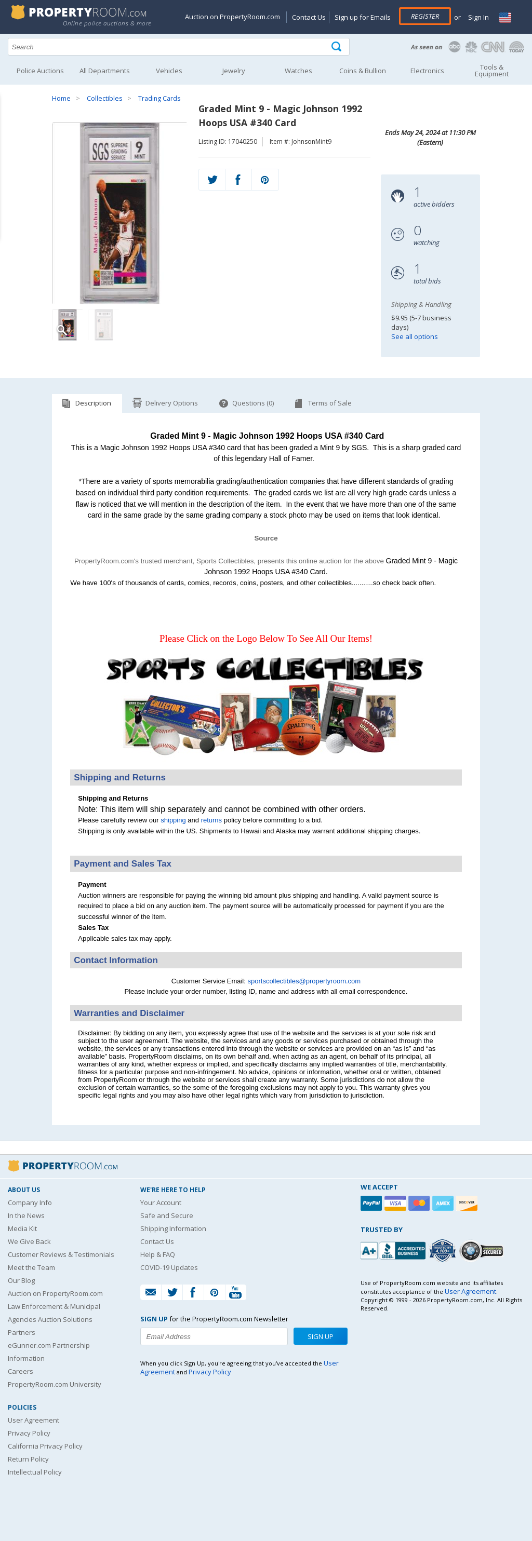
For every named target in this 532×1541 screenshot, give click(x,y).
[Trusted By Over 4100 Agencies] (443, 1250)
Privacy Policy (29, 1433)
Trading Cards (159, 98)
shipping (173, 820)
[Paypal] (372, 1203)
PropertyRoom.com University (54, 1384)
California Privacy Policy (45, 1446)
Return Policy (28, 1459)
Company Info (30, 1202)
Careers (20, 1371)
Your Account (160, 1202)
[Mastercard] (420, 1203)
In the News (26, 1215)
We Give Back (29, 1241)
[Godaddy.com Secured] (483, 1250)
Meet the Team (31, 1267)
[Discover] (468, 1203)
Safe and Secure (166, 1215)
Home (61, 98)
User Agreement (33, 1420)
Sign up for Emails (363, 17)
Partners (21, 1332)
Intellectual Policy (35, 1472)
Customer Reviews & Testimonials (61, 1254)
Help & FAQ (157, 1254)
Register (425, 16)
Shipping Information (173, 1228)
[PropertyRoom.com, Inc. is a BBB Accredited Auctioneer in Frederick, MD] (394, 1249)
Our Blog (21, 1280)
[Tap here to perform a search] (337, 47)
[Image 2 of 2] (103, 325)
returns (211, 820)
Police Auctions (40, 70)
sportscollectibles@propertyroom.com (304, 981)
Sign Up (321, 1336)
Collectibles (104, 98)
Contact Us (309, 17)
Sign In (478, 17)
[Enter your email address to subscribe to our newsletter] (214, 1336)
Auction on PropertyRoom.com (232, 16)
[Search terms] (179, 47)
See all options (414, 336)
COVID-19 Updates (169, 1267)
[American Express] (444, 1203)
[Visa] (396, 1203)
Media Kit (22, 1228)
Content (10, 131)
